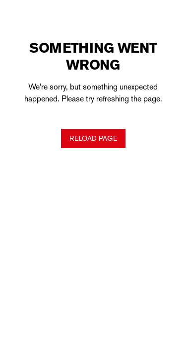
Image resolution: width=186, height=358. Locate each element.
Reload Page (93, 138)
